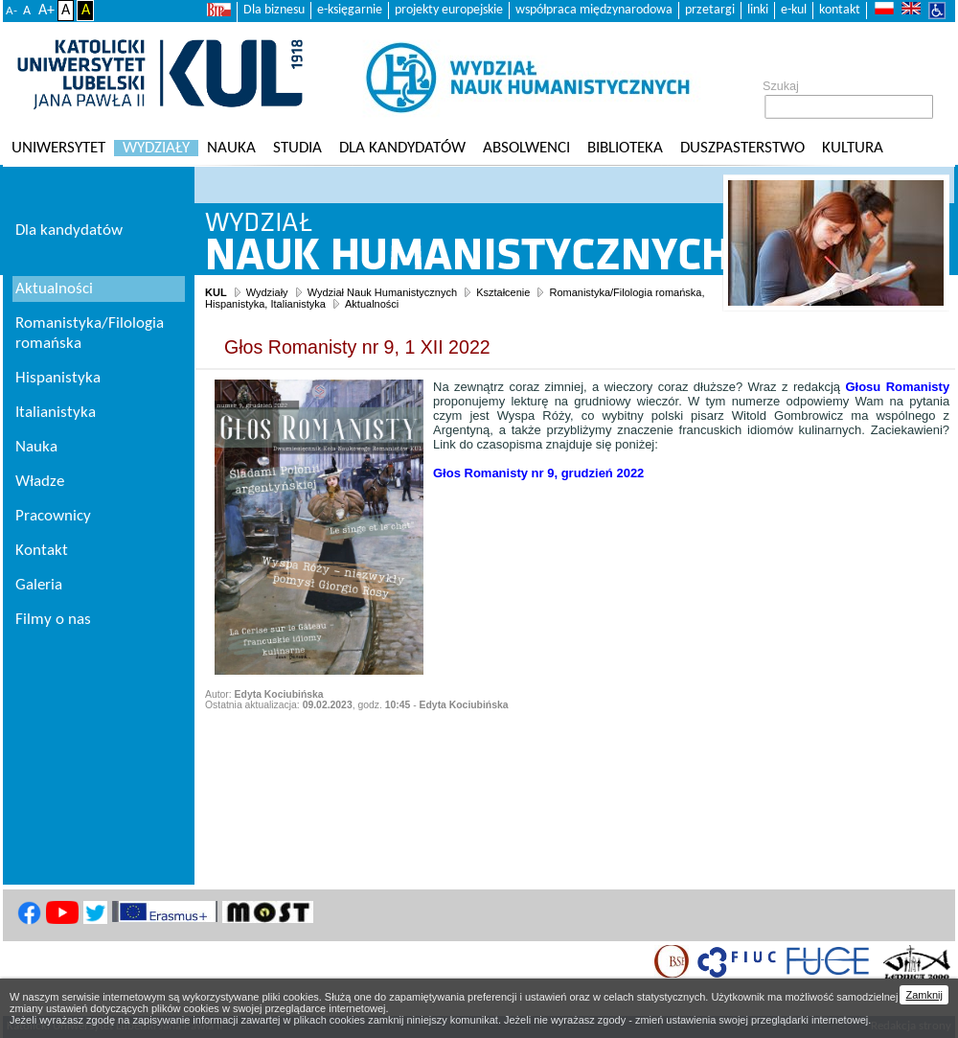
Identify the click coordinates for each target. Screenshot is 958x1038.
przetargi (710, 10)
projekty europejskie (449, 10)
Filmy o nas (53, 619)
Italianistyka (55, 412)
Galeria (38, 585)
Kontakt (41, 550)
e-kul (794, 10)
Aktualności (372, 304)
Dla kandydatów (402, 148)
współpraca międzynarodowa (594, 10)
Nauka (231, 148)
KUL (216, 292)
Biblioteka (625, 148)
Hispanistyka (58, 378)
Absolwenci (526, 148)
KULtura (852, 148)
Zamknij (924, 995)
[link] (538, 473)
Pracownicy (53, 516)
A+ (46, 10)
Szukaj (781, 86)
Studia (297, 148)
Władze (39, 481)
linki (757, 10)
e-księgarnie (349, 10)
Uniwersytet (58, 148)
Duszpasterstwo (742, 148)
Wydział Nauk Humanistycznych (382, 292)
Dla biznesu (274, 10)
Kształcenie (503, 292)
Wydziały (156, 148)
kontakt (839, 10)
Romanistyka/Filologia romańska (89, 333)
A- (11, 11)
